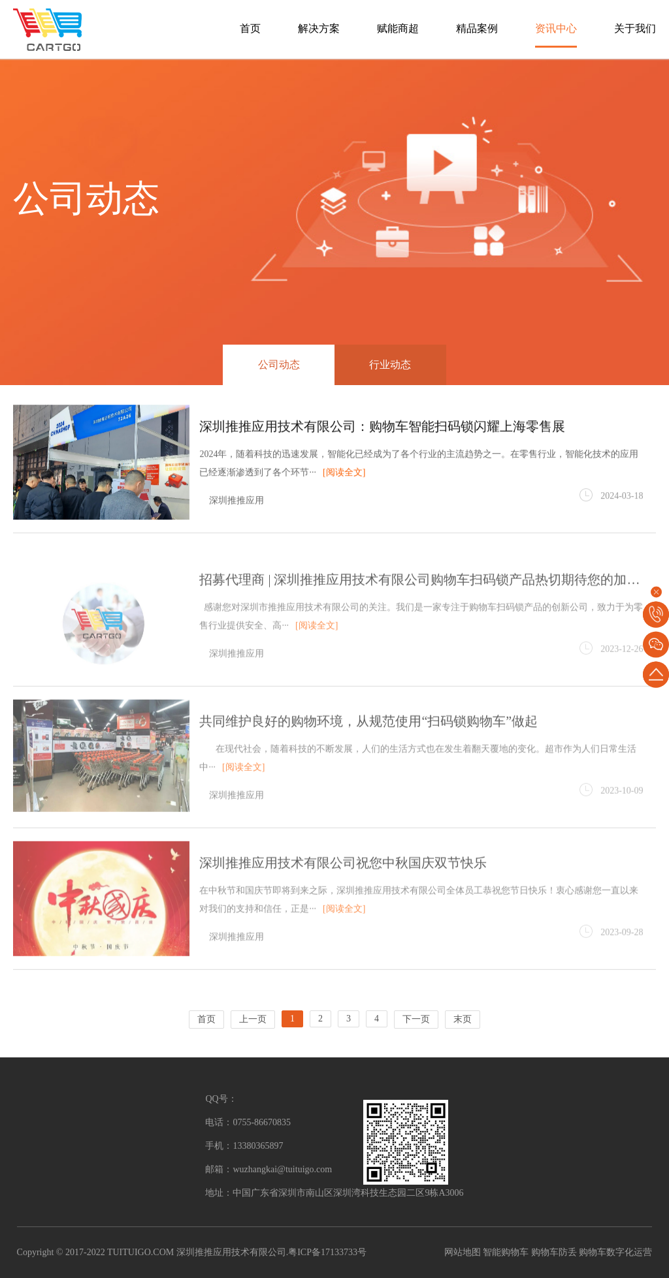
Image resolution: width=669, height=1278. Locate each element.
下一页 (416, 1019)
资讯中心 (556, 28)
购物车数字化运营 (615, 1252)
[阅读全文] (344, 473)
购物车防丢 (554, 1252)
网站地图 (462, 1252)
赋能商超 (398, 28)
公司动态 (279, 364)
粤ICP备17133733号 (327, 1252)
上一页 (253, 1019)
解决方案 (319, 28)
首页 (250, 28)
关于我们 (635, 28)
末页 (462, 1019)
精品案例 (477, 28)
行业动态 (390, 364)
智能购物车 (506, 1252)
